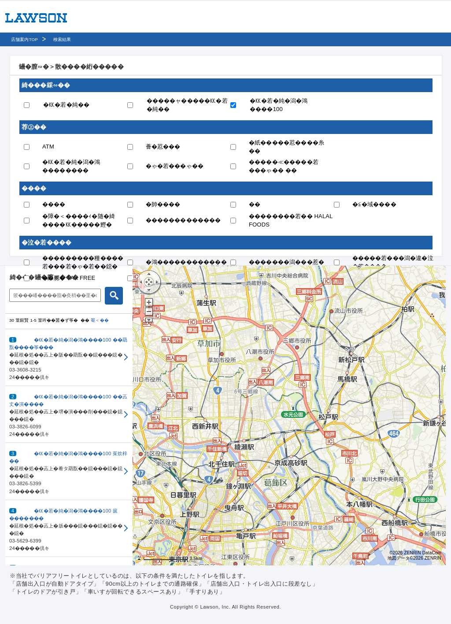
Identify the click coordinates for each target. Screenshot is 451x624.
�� (254, 204)
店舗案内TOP (24, 39)
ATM (48, 146)
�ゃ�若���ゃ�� (175, 166)
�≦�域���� (374, 204)
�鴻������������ (186, 262)
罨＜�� (100, 320)
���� (54, 204)
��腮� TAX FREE (68, 278)
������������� (183, 220)
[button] (69, 357)
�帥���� (163, 204)
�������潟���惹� (286, 262)
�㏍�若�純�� (66, 104)
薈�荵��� (163, 146)
